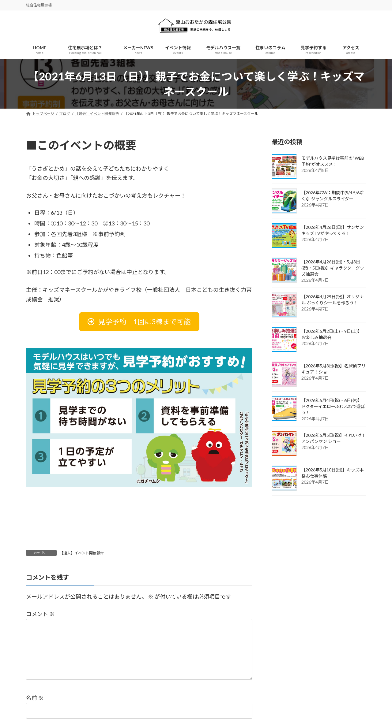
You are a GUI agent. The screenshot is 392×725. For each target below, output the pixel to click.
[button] (139, 321)
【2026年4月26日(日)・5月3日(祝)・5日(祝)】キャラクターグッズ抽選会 (332, 268)
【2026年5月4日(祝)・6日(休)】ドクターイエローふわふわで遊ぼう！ (333, 406)
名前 (34, 697)
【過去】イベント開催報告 (82, 553)
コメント (40, 614)
